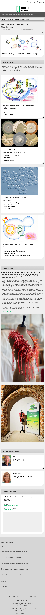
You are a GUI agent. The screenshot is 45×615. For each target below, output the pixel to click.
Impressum (7, 609)
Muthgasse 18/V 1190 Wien (8, 501)
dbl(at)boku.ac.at (8, 509)
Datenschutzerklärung (18, 609)
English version (25, 610)
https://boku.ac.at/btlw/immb (11, 505)
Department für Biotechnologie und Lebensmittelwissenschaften (18, 14)
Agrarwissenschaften (7, 546)
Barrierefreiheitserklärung (32, 609)
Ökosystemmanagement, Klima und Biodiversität (14, 569)
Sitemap (17, 610)
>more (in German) (6, 311)
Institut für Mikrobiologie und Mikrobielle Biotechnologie (13, 30)
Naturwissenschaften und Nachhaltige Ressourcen (15, 563)
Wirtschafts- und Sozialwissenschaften (11, 575)
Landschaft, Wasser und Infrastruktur (11, 557)
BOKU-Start (3, 29)
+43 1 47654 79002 (11, 507)
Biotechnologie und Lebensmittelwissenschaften (14, 551)
